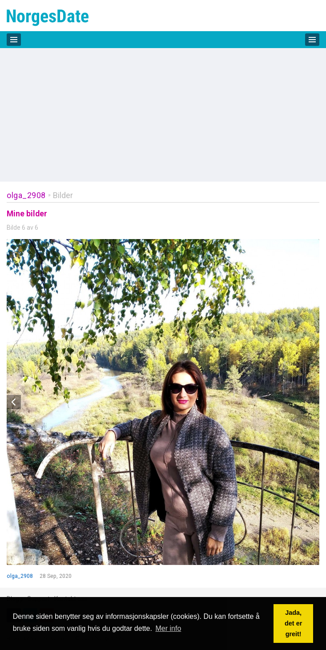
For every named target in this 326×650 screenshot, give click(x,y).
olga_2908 (26, 195)
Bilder (63, 195)
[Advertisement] (163, 115)
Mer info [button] (168, 628)
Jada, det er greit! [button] (293, 623)
